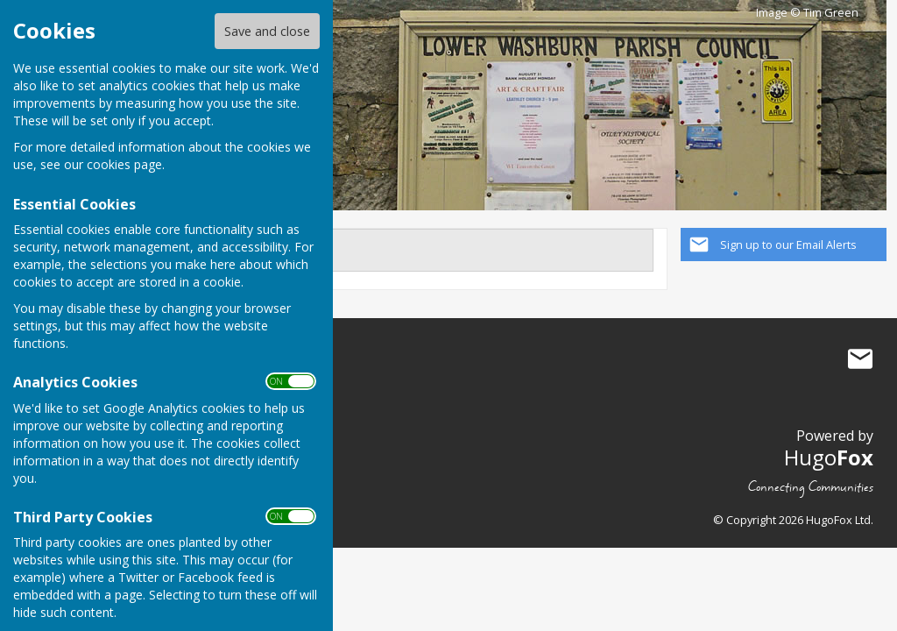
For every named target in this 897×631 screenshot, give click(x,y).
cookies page (124, 164)
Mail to (860, 359)
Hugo (828, 457)
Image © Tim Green (807, 12)
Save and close (267, 31)
